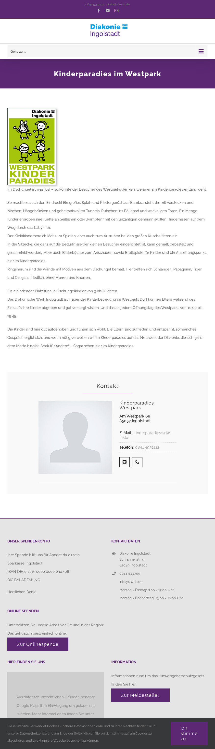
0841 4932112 (147, 447)
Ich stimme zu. (189, 733)
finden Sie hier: (124, 684)
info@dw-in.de (119, 4)
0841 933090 (94, 4)
